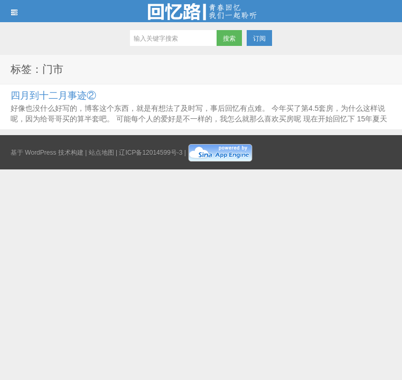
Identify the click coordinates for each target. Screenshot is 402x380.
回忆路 (201, 11)
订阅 (259, 38)
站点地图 (101, 152)
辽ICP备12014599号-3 (150, 152)
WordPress (40, 152)
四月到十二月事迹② (53, 95)
